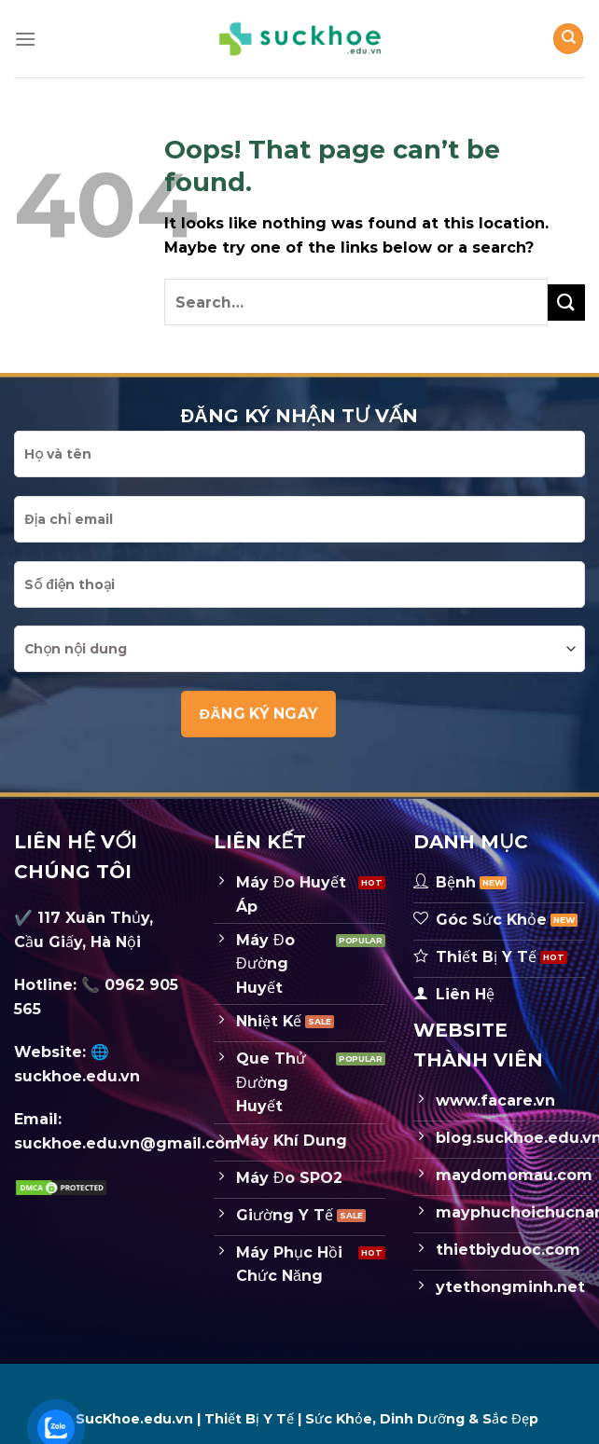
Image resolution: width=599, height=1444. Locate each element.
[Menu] (25, 39)
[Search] (568, 38)
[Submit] (566, 302)
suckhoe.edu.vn (77, 1076)
